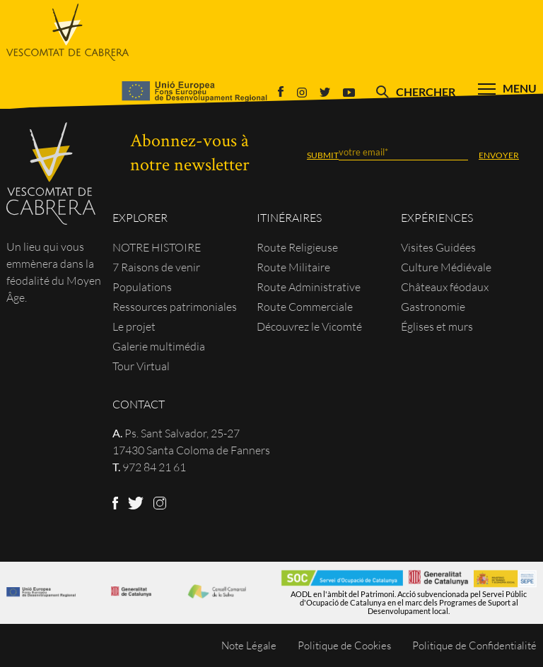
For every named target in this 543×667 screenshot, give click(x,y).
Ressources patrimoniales (174, 307)
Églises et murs (437, 326)
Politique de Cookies (344, 645)
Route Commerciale (305, 307)
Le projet (134, 326)
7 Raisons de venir (156, 267)
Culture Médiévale (446, 267)
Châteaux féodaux (445, 287)
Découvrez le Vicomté (309, 326)
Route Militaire (293, 267)
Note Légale (248, 645)
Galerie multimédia (158, 346)
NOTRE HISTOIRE (156, 247)
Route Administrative (309, 287)
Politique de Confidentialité (474, 645)
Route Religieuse (297, 247)
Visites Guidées (438, 247)
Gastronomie (433, 307)
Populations (142, 287)
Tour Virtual (141, 366)
